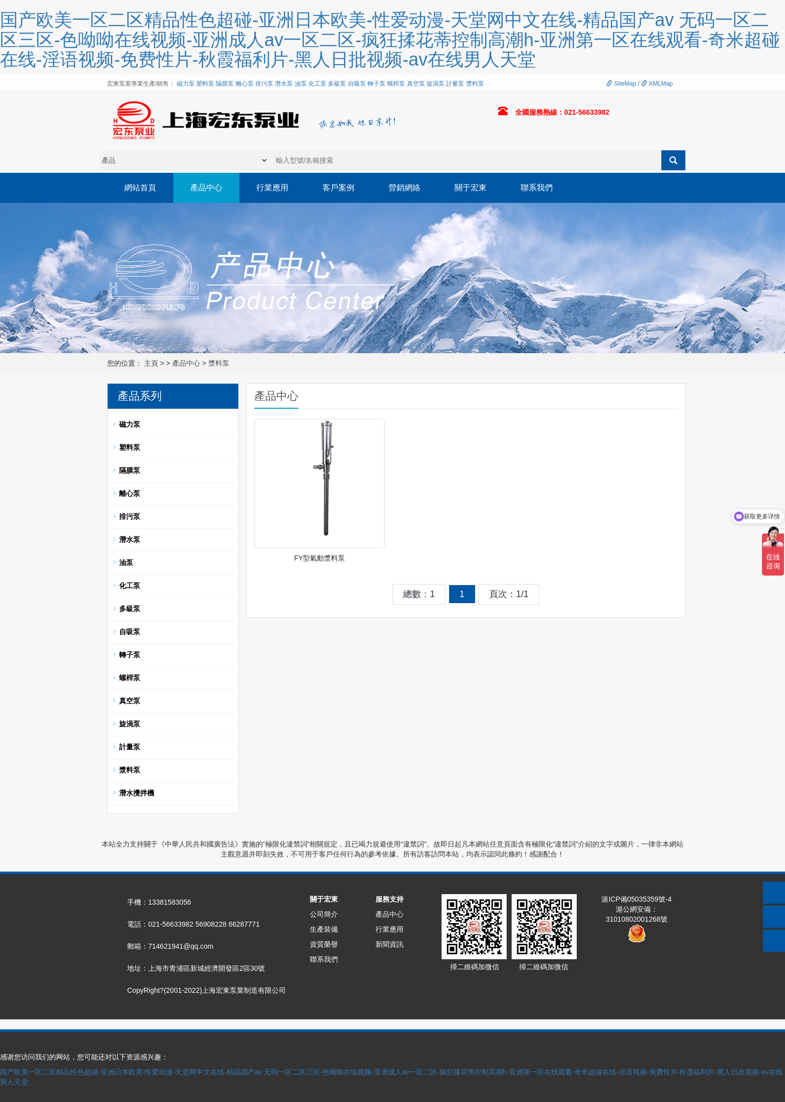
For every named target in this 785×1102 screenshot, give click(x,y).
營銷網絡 (404, 187)
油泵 (301, 83)
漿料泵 (475, 83)
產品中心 (206, 187)
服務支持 (389, 899)
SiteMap (621, 83)
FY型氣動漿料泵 (319, 558)
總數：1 (419, 594)
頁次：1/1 (509, 594)
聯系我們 (537, 187)
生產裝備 (324, 929)
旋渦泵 (436, 83)
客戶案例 (338, 187)
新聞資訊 (389, 944)
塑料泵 (205, 83)
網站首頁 (140, 187)
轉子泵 (376, 83)
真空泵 (416, 83)
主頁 (151, 363)
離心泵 (245, 83)
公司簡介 (324, 914)
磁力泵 (186, 83)
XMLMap (657, 83)
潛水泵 (284, 83)
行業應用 (272, 187)
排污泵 (264, 83)
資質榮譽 (324, 944)
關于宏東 (471, 187)
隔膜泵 (225, 83)
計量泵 (455, 83)
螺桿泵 (396, 83)
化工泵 (317, 83)
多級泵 (337, 83)
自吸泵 (357, 83)
